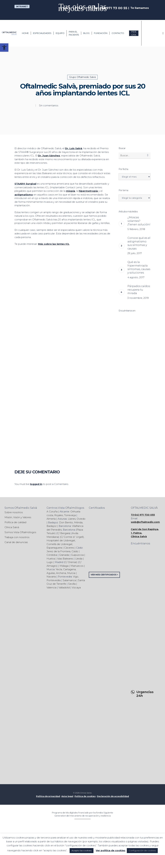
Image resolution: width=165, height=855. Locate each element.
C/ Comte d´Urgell (72, 536)
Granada (64, 554)
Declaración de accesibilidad (113, 796)
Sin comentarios (48, 105)
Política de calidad (15, 522)
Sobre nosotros (14, 512)
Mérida (78, 522)
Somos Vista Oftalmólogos (20, 532)
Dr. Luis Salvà (73, 148)
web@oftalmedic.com (145, 521)
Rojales (58, 515)
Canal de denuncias (16, 542)
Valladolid (64, 587)
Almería (51, 518)
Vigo (75, 576)
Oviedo (81, 518)
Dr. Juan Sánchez (49, 155)
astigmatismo (24, 194)
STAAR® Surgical (25, 183)
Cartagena (69, 569)
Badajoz (52, 525)
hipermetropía (88, 190)
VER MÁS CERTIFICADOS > (104, 574)
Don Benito (66, 522)
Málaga (64, 565)
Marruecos (77, 565)
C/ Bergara (63, 533)
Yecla (59, 569)
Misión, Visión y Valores (18, 517)
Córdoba (52, 554)
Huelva (51, 558)
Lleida (78, 558)
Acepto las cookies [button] (82, 850)
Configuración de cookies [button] (142, 850)
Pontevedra (54, 580)
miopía (70, 190)
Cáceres (69, 547)
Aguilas (51, 573)
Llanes (72, 518)
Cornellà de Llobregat (59, 544)
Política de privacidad (48, 796)
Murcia (71, 573)
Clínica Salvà (12, 527)
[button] (4, 47)
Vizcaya (76, 587)
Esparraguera (54, 547)
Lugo (50, 562)
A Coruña (52, 511)
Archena (61, 573)
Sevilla (72, 583)
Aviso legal (67, 796)
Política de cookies (85, 796)
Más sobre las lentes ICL (53, 243)
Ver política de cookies (110, 850)
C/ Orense (71, 562)
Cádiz (75, 551)
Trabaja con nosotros (17, 537)
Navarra (51, 576)
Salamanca (69, 580)
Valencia (51, 587)
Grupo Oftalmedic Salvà (82, 77)
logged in (36, 484)
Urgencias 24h (145, 694)
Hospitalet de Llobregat (61, 540)
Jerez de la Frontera (58, 551)
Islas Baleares (65, 558)
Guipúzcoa (77, 554)
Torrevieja (70, 515)
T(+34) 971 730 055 (143, 514)
